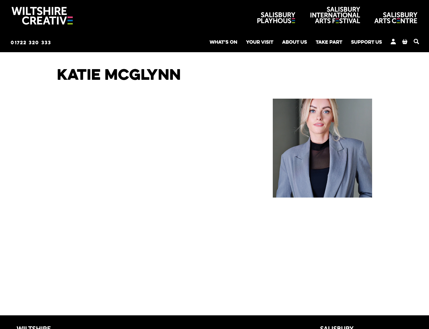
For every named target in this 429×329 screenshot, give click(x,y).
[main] (214, 176)
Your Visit (238, 42)
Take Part (316, 42)
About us (277, 42)
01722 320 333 (39, 43)
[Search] (410, 42)
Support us (357, 42)
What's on (198, 42)
